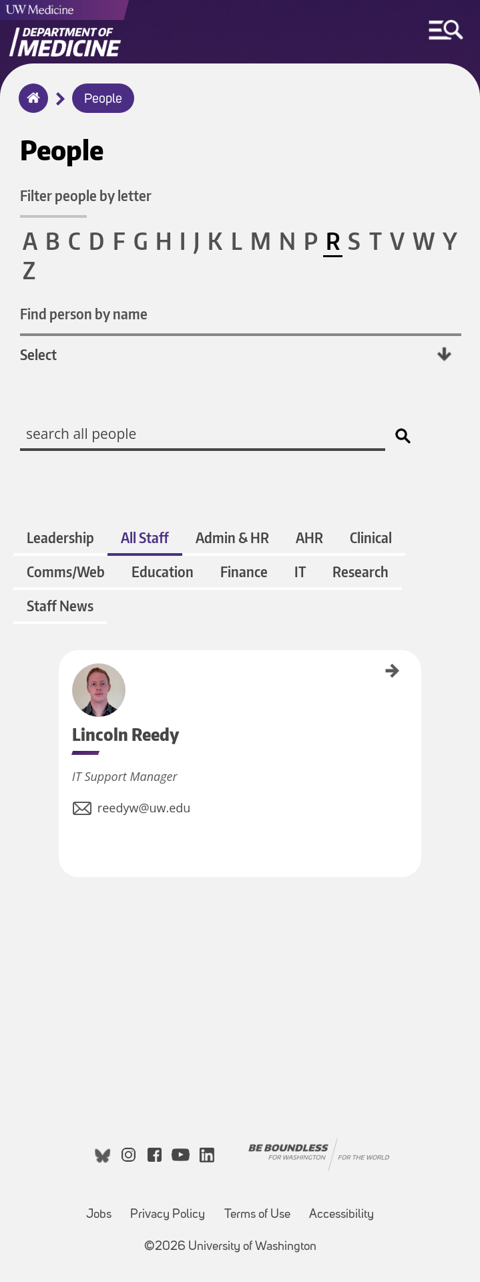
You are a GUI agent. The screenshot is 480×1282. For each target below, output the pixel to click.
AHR (309, 537)
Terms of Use (257, 1215)
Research (360, 572)
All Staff (145, 537)
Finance (244, 572)
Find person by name (84, 314)
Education (163, 572)
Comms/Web (66, 572)
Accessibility (341, 1215)
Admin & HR (232, 537)
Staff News (60, 606)
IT (300, 572)
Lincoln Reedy (63, 671)
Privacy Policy (167, 1215)
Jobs (98, 1215)
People (103, 99)
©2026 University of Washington (230, 1247)
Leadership (60, 537)
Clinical (371, 537)
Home (30, 107)
